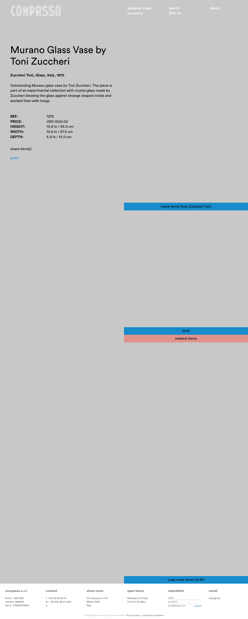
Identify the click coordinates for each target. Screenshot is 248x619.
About (214, 8)
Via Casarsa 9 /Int (97, 598)
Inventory (135, 13)
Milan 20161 (93, 602)
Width (16, 132)
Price (15, 121)
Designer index (139, 8)
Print (14, 158)
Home (35, 10)
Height (17, 126)
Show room (95, 591)
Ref (13, 116)
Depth (16, 137)
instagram (214, 598)
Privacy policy (133, 615)
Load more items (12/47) (186, 580)
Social (213, 591)
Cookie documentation (153, 615)
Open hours (135, 591)
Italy (89, 605)
